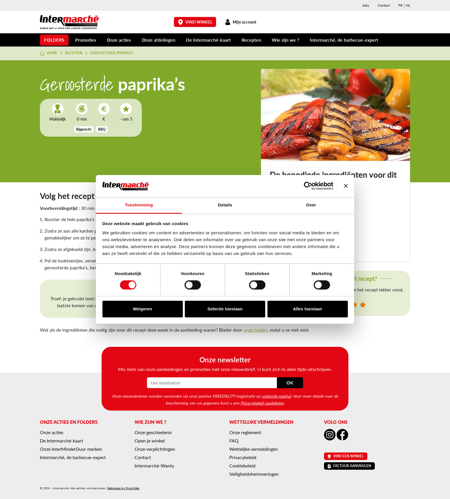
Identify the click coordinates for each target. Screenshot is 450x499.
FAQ (233, 440)
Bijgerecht (83, 129)
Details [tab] (225, 204)
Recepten (251, 39)
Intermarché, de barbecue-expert (344, 39)
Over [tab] (311, 204)
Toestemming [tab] (139, 204)
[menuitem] (400, 5)
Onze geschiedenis (153, 432)
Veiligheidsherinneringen (254, 474)
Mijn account (240, 22)
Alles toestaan (307, 308)
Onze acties (119, 39)
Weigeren (142, 308)
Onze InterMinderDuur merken (71, 449)
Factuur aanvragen (349, 465)
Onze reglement (245, 432)
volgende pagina (276, 396)
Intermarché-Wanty (154, 465)
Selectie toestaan (225, 308)
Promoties (85, 39)
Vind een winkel (346, 456)
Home (48, 53)
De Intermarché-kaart (208, 39)
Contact (384, 5)
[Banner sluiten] (346, 186)
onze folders (256, 329)
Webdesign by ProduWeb (123, 488)
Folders (54, 39)
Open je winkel (150, 440)
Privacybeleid (242, 457)
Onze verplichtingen (155, 449)
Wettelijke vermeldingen (253, 449)
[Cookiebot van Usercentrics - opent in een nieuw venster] (308, 186)
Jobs (365, 5)
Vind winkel (195, 22)
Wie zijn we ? (285, 39)
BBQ (102, 129)
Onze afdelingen (158, 39)
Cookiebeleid (242, 465)
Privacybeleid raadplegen (262, 403)
